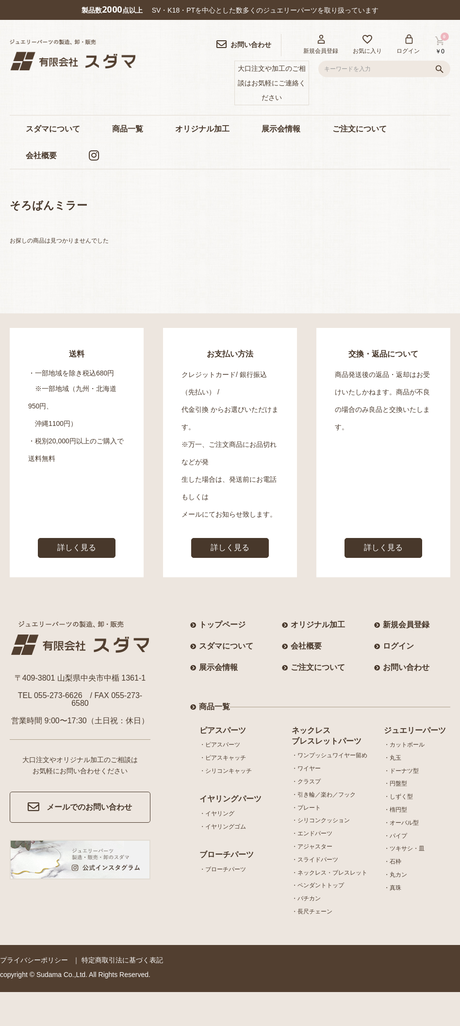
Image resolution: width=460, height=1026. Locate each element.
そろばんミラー (48, 205)
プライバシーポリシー (34, 960)
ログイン (398, 646)
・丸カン (395, 874)
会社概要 (41, 155)
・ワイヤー (306, 768)
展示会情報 (281, 129)
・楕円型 (395, 809)
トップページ (222, 624)
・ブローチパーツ (222, 869)
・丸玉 (392, 757)
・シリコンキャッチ (225, 770)
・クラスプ (306, 781)
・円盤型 (395, 783)
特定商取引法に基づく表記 (122, 960)
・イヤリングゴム (222, 826)
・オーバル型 (401, 822)
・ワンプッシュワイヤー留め (329, 755)
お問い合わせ (406, 667)
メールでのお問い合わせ (80, 807)
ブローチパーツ (226, 854)
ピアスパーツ (222, 730)
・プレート (306, 807)
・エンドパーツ (312, 833)
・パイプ (395, 835)
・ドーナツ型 (401, 770)
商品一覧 (127, 129)
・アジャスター (312, 846)
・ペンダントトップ (318, 885)
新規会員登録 (406, 624)
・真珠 (392, 887)
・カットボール (404, 744)
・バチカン (306, 898)
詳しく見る (76, 547)
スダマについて (53, 129)
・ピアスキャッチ (222, 757)
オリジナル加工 (202, 129)
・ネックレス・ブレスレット (329, 872)
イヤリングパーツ (230, 799)
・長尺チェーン (312, 911)
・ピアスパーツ (219, 744)
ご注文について (359, 129)
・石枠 (392, 861)
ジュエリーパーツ (415, 730)
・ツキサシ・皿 (404, 848)
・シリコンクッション (321, 820)
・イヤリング (216, 813)
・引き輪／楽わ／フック (324, 794)
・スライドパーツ (315, 859)
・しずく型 (398, 796)
